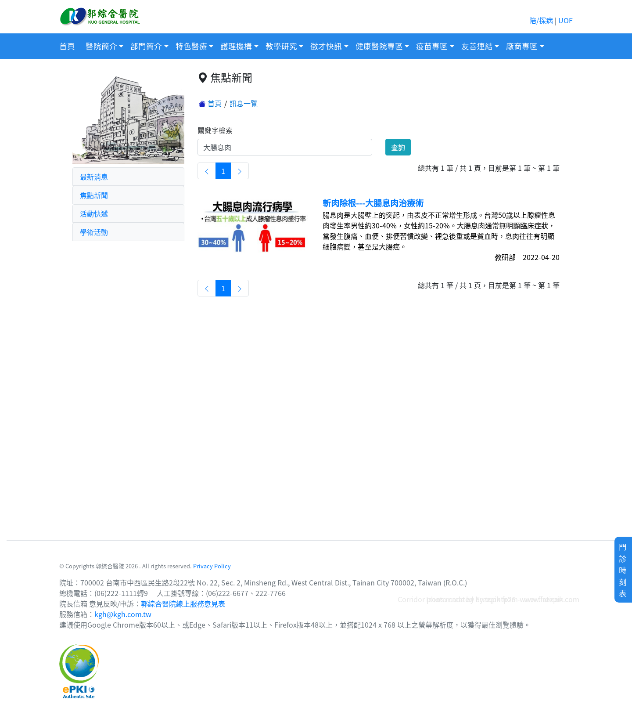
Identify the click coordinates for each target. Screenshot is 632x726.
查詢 (398, 147)
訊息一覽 (244, 103)
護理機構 (236, 45)
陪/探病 (541, 20)
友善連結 (477, 45)
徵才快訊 (326, 45)
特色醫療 (191, 45)
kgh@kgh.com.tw (122, 614)
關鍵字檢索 (215, 130)
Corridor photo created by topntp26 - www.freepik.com (488, 599)
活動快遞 (94, 213)
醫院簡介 (101, 45)
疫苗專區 (432, 45)
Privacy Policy (212, 566)
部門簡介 (146, 45)
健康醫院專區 (379, 45)
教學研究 (281, 45)
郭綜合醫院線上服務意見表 (183, 603)
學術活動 (94, 232)
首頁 (67, 45)
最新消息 (94, 176)
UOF (565, 20)
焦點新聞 (94, 195)
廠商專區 (522, 45)
